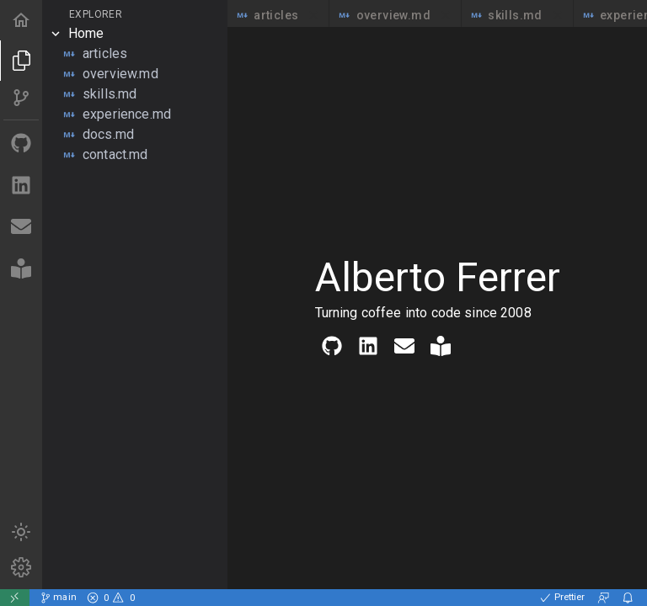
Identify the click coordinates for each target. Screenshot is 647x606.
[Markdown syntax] (21, 568)
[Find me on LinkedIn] (21, 186)
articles (278, 15)
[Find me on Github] (21, 145)
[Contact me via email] (21, 228)
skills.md (517, 15)
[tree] (134, 94)
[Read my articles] (21, 269)
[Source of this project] (21, 98)
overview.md (395, 15)
